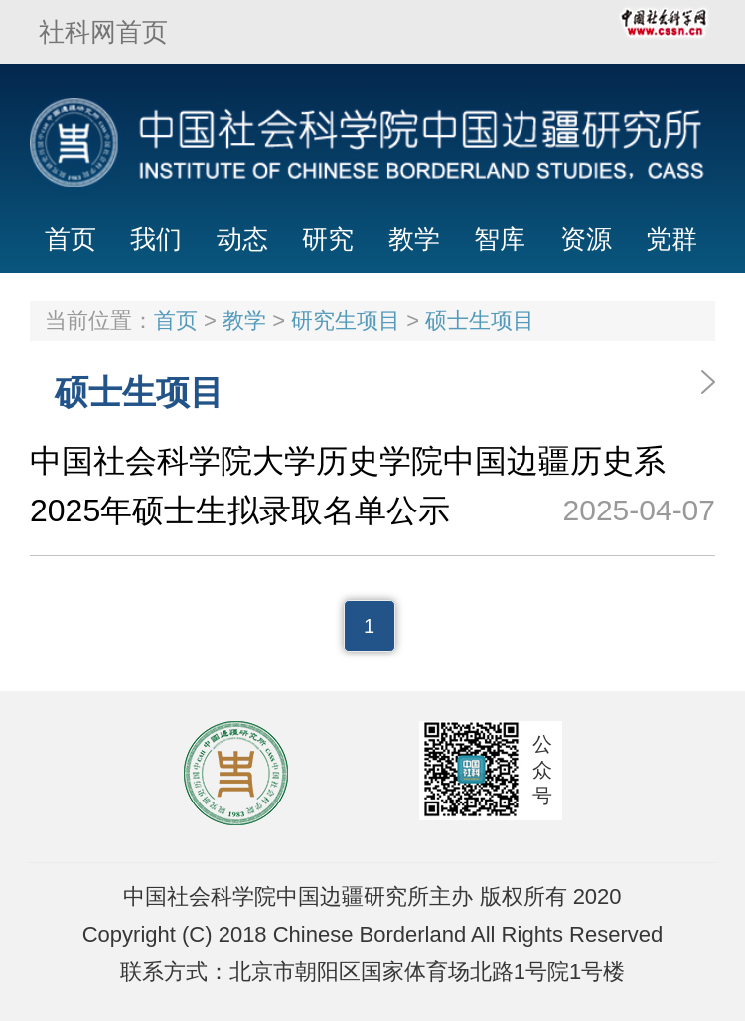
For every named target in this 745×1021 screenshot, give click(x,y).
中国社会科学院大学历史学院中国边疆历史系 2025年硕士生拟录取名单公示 (372, 489)
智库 (499, 239)
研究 (328, 239)
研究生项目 (345, 320)
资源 (586, 239)
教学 (414, 239)
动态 (242, 239)
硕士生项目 (479, 320)
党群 (671, 239)
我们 (156, 239)
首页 (70, 239)
